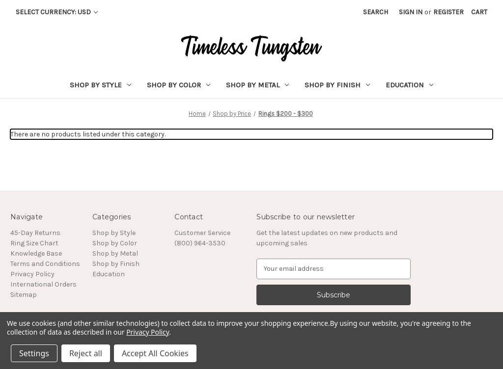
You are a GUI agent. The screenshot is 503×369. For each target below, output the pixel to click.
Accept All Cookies (155, 353)
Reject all (85, 353)
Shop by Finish (337, 84)
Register (448, 12)
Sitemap (23, 294)
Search (375, 12)
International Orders (43, 284)
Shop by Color (178, 84)
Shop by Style (100, 84)
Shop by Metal (257, 84)
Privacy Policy (32, 274)
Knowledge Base (36, 253)
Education (409, 84)
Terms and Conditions (45, 264)
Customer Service (202, 233)
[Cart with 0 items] (479, 12)
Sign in (410, 12)
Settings (34, 353)
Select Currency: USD (57, 12)
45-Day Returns (35, 233)
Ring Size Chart (34, 243)
